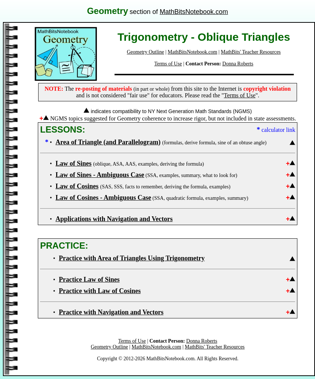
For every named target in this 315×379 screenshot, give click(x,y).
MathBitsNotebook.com (194, 11)
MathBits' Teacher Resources (251, 52)
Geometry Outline (145, 52)
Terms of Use (168, 63)
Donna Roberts (237, 63)
